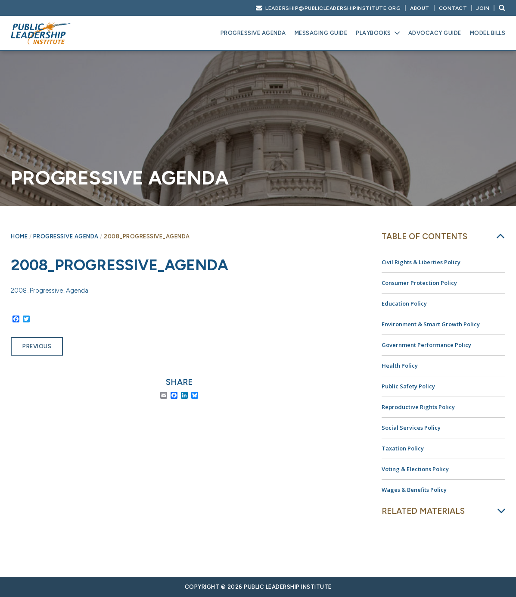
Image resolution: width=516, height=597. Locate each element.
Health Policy (400, 365)
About (419, 8)
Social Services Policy (411, 427)
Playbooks (373, 33)
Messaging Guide (321, 33)
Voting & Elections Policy (415, 469)
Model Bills (488, 33)
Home (19, 236)
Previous (36, 346)
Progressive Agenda (253, 33)
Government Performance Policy (426, 345)
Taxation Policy (403, 448)
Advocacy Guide (434, 33)
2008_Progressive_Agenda (49, 290)
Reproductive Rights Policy (418, 407)
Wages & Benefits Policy (414, 490)
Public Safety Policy (408, 386)
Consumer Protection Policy (419, 283)
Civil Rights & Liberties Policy (421, 262)
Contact (453, 8)
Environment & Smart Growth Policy (431, 324)
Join (482, 8)
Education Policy (404, 303)
